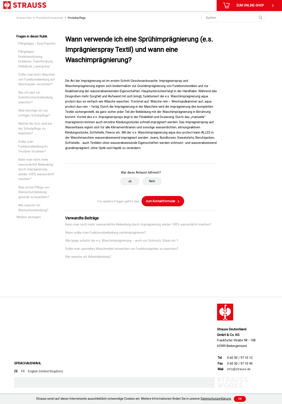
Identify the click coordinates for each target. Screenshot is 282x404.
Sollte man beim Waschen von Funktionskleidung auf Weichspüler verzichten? (36, 79)
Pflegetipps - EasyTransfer (37, 43)
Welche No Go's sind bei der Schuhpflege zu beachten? (35, 128)
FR (23, 371)
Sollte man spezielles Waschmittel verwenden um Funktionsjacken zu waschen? (121, 249)
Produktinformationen (49, 17)
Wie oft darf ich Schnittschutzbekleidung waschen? (35, 97)
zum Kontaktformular (163, 201)
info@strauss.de (239, 369)
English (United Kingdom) (45, 371)
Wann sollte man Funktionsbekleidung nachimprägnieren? (105, 233)
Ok (240, 398)
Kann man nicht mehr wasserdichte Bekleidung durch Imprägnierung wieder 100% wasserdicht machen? (36, 169)
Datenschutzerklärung (216, 398)
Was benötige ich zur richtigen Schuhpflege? (34, 113)
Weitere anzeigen (28, 217)
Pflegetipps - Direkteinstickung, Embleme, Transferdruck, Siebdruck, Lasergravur (35, 59)
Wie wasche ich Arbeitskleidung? (88, 257)
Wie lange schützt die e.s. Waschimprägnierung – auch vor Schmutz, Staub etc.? (121, 240)
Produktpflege (77, 17)
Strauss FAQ (24, 17)
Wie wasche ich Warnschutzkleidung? (33, 207)
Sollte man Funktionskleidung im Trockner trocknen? (33, 146)
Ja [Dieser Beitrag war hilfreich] (129, 181)
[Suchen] (234, 17)
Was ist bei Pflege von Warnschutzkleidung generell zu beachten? (33, 192)
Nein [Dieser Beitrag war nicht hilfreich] (152, 181)
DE (16, 371)
